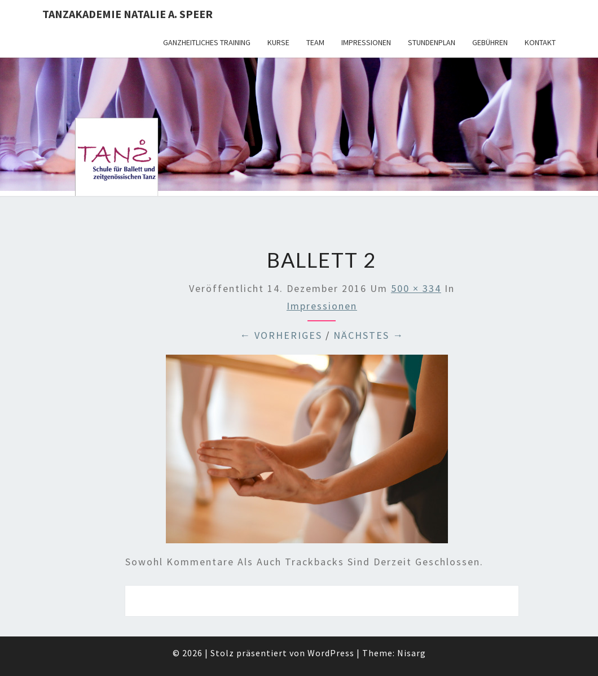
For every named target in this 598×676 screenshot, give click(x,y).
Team (315, 42)
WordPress (330, 652)
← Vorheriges (281, 335)
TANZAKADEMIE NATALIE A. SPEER (127, 14)
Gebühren (490, 42)
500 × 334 (416, 288)
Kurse (278, 42)
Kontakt (540, 42)
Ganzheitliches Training (206, 42)
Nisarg (411, 652)
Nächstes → (368, 335)
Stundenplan (431, 42)
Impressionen (366, 42)
